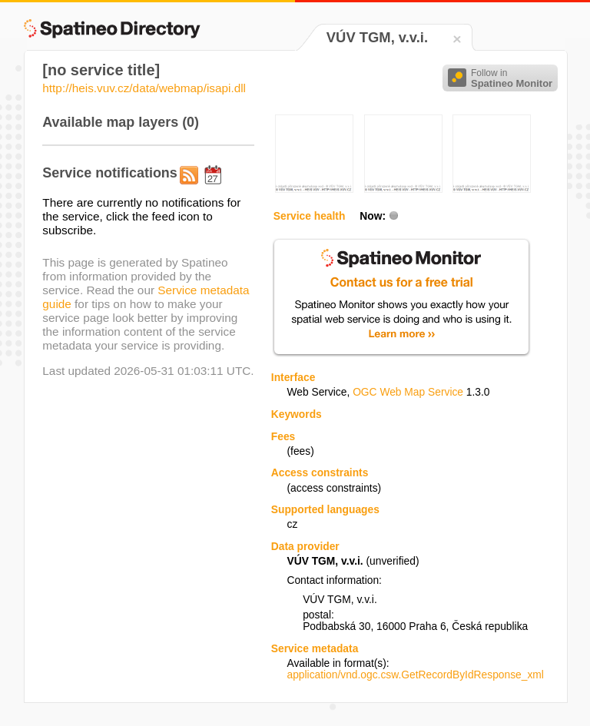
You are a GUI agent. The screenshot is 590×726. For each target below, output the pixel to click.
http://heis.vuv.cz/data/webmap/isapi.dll (144, 87)
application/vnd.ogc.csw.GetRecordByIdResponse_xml (415, 675)
